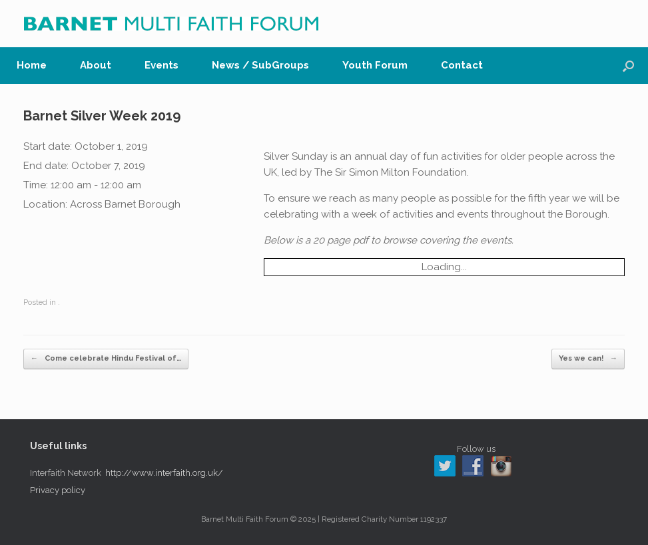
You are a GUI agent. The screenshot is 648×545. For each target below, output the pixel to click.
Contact (462, 65)
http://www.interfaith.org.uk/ (164, 473)
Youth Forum (375, 65)
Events (161, 65)
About (95, 65)
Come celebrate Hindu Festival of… (106, 359)
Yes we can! (588, 359)
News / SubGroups (260, 65)
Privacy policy (57, 490)
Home (32, 65)
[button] (628, 65)
